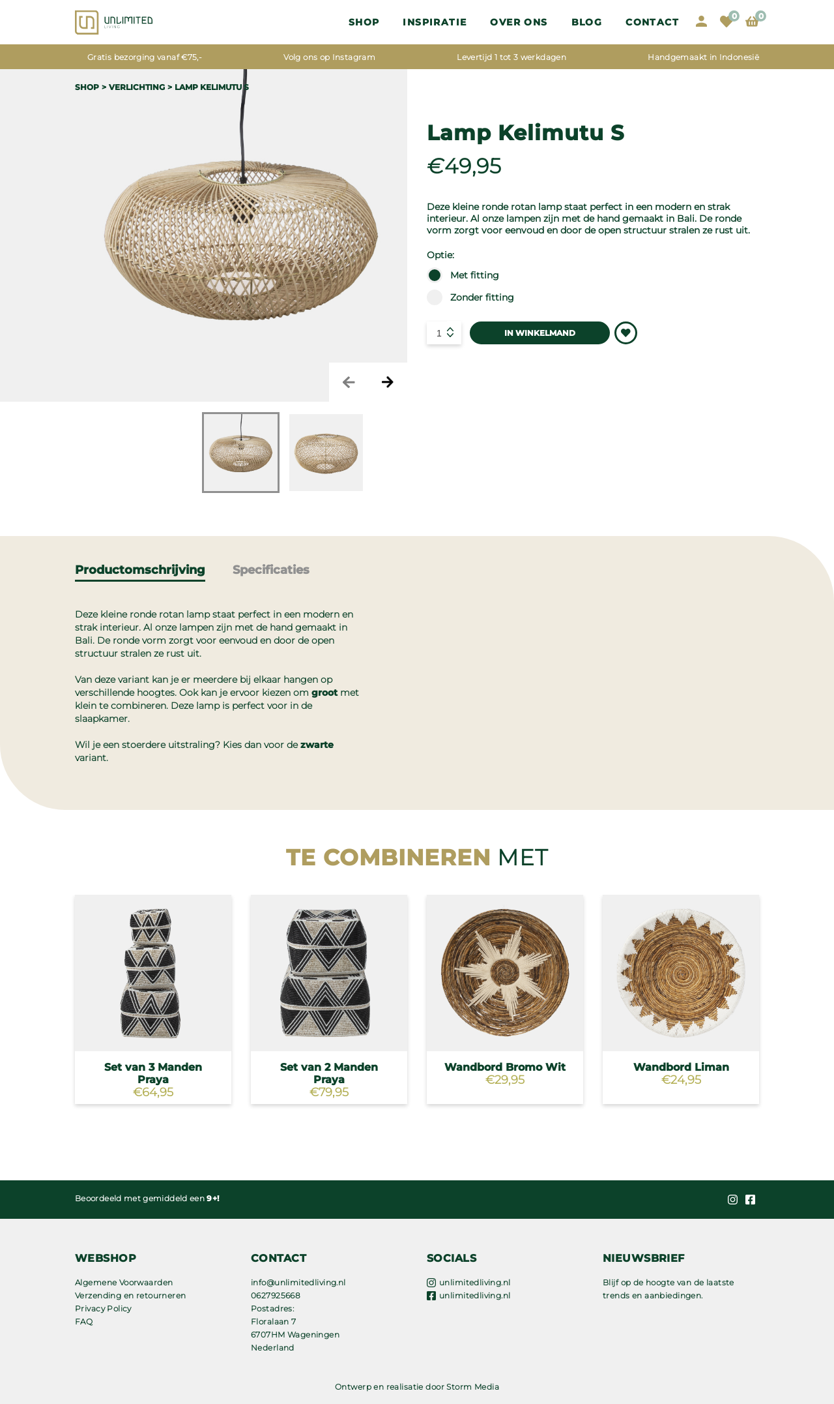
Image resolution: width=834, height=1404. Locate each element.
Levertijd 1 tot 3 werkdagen (511, 57)
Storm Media (472, 1387)
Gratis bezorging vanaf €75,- (144, 57)
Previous (348, 382)
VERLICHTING (137, 87)
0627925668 (275, 1295)
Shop (364, 22)
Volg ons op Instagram (329, 57)
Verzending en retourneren (130, 1295)
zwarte (317, 745)
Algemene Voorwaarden (124, 1282)
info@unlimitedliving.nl (298, 1282)
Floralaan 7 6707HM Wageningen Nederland (295, 1334)
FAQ (84, 1321)
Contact (652, 22)
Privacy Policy (103, 1308)
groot (324, 692)
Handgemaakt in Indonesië (703, 57)
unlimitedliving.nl (475, 1282)
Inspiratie (435, 22)
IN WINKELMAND (539, 333)
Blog (587, 22)
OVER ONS (518, 22)
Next (387, 382)
